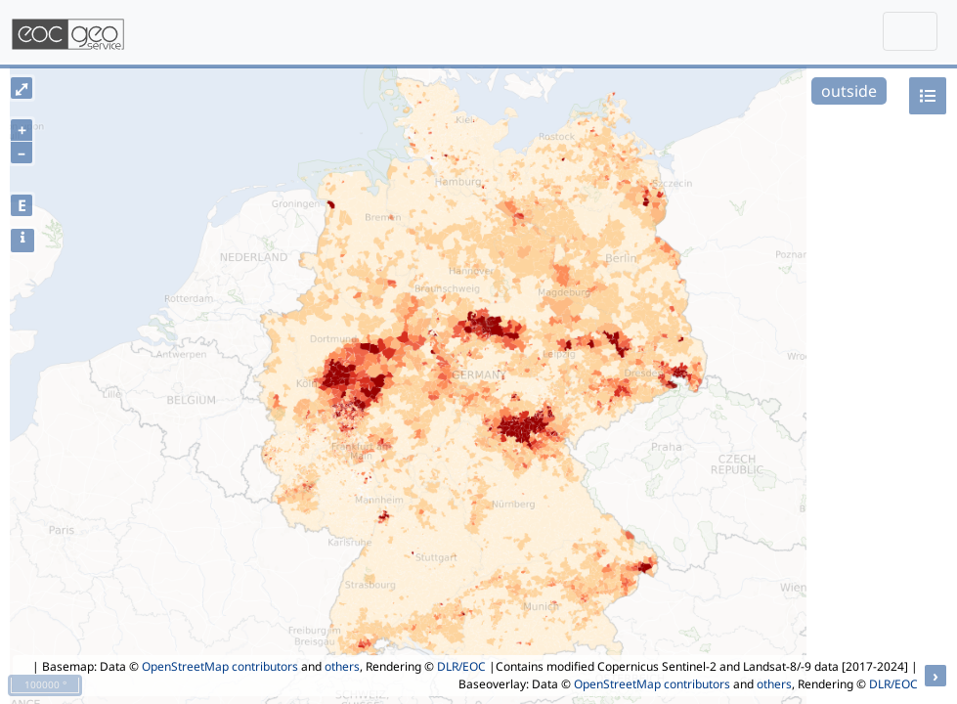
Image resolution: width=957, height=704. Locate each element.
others (342, 666)
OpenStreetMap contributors (220, 666)
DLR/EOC (461, 666)
